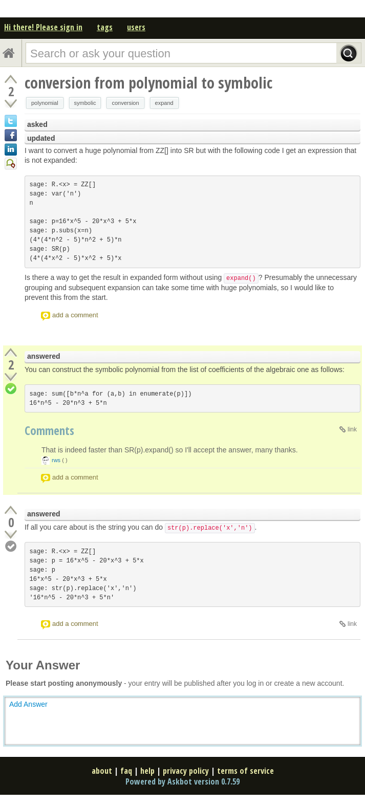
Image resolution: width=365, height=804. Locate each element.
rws (56, 460)
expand (164, 103)
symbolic (85, 103)
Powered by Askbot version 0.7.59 (182, 781)
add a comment (75, 315)
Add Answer (28, 704)
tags (105, 27)
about (102, 770)
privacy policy (186, 770)
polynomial (44, 103)
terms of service (245, 770)
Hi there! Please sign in (43, 27)
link (352, 429)
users (136, 27)
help (147, 770)
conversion (125, 103)
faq (126, 770)
